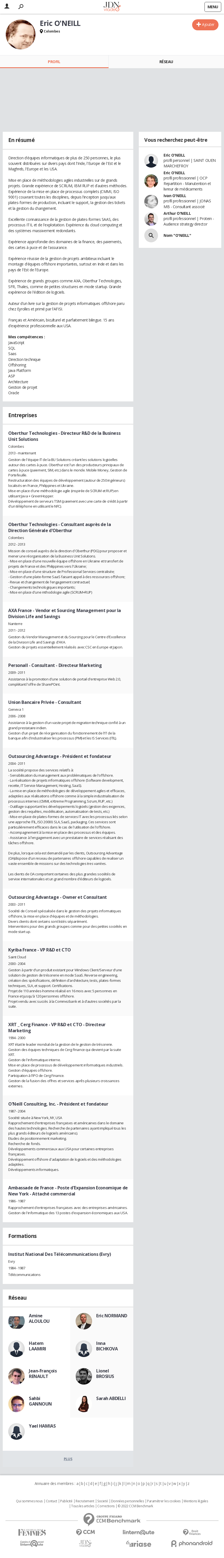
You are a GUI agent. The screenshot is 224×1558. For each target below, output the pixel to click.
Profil (54, 61)
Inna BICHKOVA (107, 1346)
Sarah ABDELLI (111, 1398)
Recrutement (85, 1501)
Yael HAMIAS (42, 1426)
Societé (102, 1501)
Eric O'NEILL (174, 155)
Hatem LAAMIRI (37, 1346)
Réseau (166, 61)
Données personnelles (127, 1501)
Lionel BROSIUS (105, 1373)
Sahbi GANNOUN (40, 1401)
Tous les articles (82, 1506)
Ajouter (208, 24)
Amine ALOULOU (39, 1318)
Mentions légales (196, 1501)
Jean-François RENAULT (43, 1373)
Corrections (105, 1506)
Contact (51, 1501)
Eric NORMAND (111, 1316)
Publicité (66, 1501)
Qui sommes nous (29, 1501)
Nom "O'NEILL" (177, 235)
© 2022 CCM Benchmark (135, 1506)
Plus (68, 1458)
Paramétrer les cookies (164, 1501)
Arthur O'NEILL (177, 213)
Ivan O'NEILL (175, 195)
